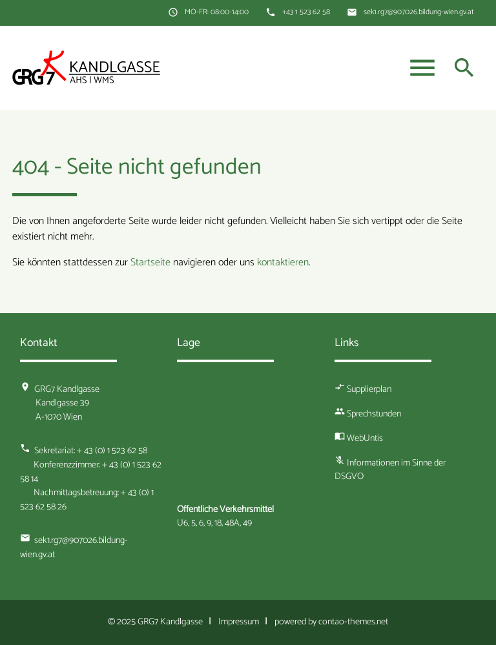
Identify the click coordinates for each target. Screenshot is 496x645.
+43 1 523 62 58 (306, 12)
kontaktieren (283, 262)
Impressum (238, 622)
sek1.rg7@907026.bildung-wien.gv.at (419, 12)
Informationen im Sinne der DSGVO (390, 470)
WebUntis (365, 438)
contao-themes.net (353, 622)
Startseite (150, 262)
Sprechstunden (374, 414)
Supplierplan (369, 389)
